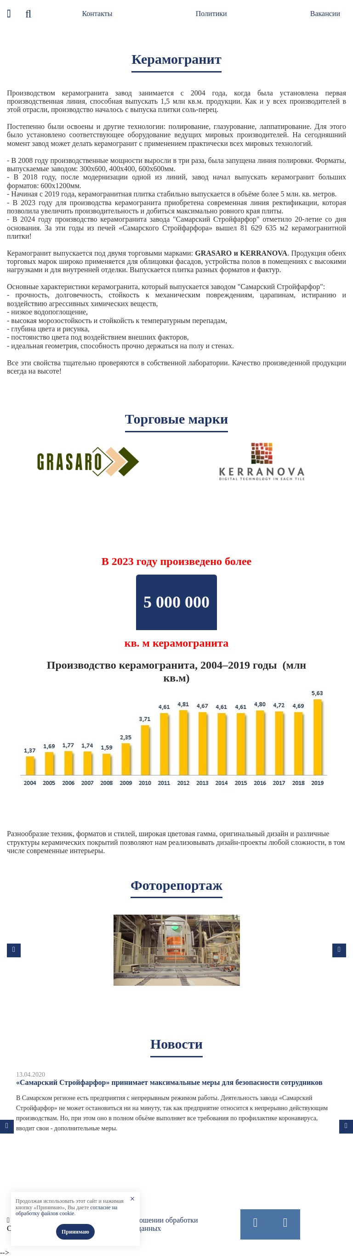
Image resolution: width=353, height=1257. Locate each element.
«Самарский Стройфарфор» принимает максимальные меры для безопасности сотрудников (169, 1082)
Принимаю (75, 1232)
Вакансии (325, 13)
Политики (211, 13)
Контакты (97, 13)
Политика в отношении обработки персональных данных (144, 1224)
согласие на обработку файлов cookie (66, 1210)
